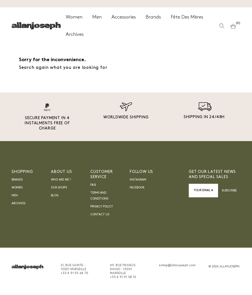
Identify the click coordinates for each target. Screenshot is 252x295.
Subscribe (229, 190)
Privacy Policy (101, 206)
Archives (18, 203)
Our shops (59, 187)
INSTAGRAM (138, 179)
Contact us (99, 214)
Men (15, 195)
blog (55, 195)
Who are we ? (61, 179)
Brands (17, 179)
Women (17, 187)
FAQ (93, 185)
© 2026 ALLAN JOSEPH (223, 266)
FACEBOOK (137, 187)
